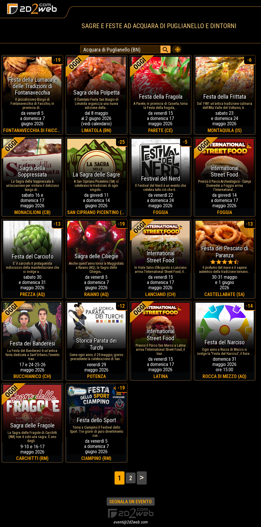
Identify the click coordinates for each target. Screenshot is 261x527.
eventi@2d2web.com (130, 522)
